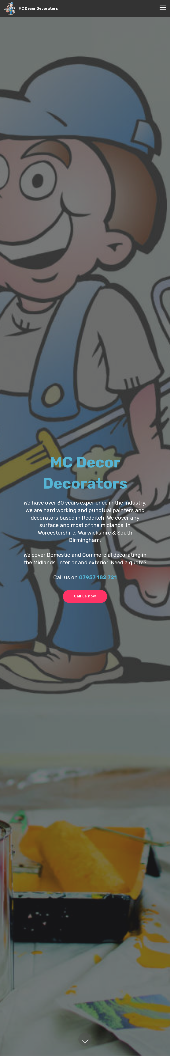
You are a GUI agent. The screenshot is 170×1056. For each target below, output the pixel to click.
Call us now (85, 596)
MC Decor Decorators (38, 8)
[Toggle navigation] (163, 7)
